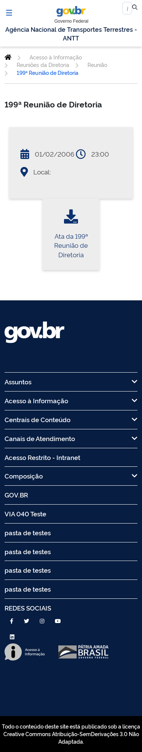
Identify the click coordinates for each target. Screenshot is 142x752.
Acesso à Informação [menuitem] (71, 400)
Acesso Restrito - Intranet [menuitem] (42, 457)
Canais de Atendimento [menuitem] (71, 438)
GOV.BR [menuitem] (16, 494)
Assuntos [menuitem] (71, 381)
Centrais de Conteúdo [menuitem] (71, 419)
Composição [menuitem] (71, 475)
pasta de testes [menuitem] (28, 532)
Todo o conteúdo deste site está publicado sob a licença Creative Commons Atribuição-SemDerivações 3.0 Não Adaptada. (71, 733)
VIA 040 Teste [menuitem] (25, 513)
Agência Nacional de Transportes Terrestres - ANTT (71, 33)
